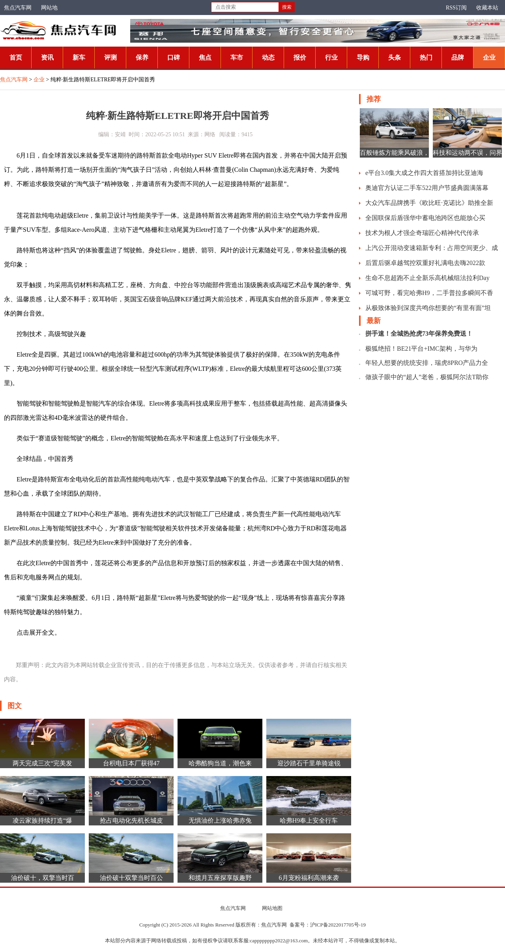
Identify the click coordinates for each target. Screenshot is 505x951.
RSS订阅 (456, 8)
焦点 (205, 57)
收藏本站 (487, 8)
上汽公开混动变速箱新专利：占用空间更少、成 (431, 247)
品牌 (457, 57)
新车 (79, 57)
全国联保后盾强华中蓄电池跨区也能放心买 (425, 217)
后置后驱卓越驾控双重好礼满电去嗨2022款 (425, 262)
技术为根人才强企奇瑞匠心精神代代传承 (422, 232)
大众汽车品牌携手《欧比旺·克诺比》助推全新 (429, 202)
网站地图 (272, 908)
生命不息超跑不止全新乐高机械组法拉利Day (427, 277)
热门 (426, 57)
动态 (268, 57)
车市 (236, 57)
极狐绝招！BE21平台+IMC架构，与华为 (421, 348)
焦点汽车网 (18, 8)
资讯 (47, 57)
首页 (15, 57)
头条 (394, 57)
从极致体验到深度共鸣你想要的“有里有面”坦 (428, 307)
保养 (142, 57)
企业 (489, 57)
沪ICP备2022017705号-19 (338, 925)
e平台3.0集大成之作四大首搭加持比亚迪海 (424, 172)
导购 (363, 57)
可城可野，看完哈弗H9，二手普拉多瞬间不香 (429, 292)
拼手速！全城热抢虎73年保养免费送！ (419, 333)
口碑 (173, 57)
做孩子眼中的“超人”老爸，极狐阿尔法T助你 (426, 377)
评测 (110, 57)
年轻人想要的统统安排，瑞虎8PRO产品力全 (426, 362)
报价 (300, 57)
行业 (331, 57)
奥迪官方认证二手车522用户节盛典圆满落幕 (426, 187)
